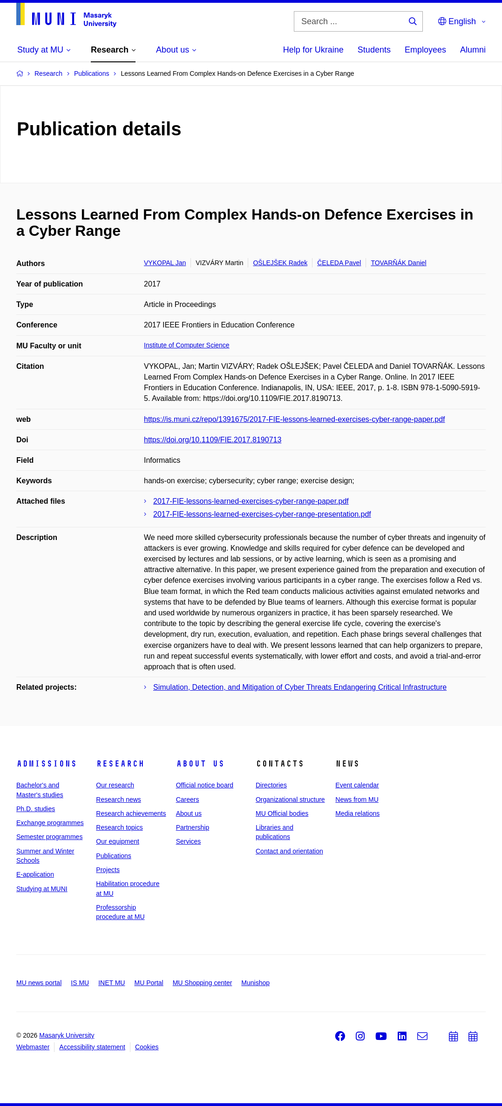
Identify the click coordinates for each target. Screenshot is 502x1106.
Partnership (193, 827)
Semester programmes (49, 836)
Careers (187, 799)
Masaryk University (66, 1035)
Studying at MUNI (42, 889)
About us (200, 764)
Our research (115, 785)
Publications (113, 855)
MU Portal (148, 982)
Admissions (46, 764)
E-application (35, 874)
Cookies (147, 1047)
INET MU (111, 982)
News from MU (357, 799)
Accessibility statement (92, 1047)
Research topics (119, 827)
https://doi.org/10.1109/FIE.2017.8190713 (212, 440)
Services (188, 841)
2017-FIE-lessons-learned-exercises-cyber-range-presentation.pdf (262, 514)
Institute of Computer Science (187, 345)
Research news (118, 799)
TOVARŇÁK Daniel (398, 263)
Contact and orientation (289, 851)
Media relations (357, 813)
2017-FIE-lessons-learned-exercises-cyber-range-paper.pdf (251, 501)
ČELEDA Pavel (339, 263)
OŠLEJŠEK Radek (280, 263)
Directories (271, 785)
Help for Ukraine (313, 49)
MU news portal (38, 982)
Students (374, 49)
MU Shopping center (202, 982)
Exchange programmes (50, 822)
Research (120, 764)
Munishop (255, 982)
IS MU (80, 982)
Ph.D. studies (35, 809)
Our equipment (117, 841)
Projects (108, 869)
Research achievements (131, 813)
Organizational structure (290, 799)
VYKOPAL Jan (165, 263)
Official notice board (204, 785)
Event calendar (357, 785)
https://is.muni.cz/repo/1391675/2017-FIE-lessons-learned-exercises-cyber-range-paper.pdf (294, 419)
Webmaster (32, 1047)
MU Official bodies (282, 813)
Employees (425, 49)
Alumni (473, 49)
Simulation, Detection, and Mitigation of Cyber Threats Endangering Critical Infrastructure (300, 687)
